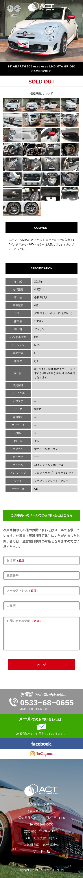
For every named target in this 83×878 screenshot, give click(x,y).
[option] (41, 31)
